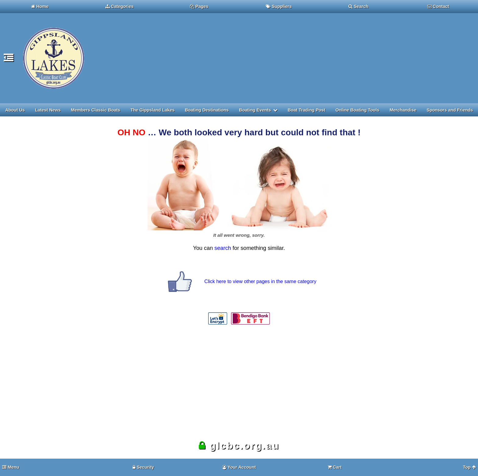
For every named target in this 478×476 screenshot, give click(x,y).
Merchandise (403, 110)
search (222, 248)
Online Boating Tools (358, 110)
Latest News (48, 110)
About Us (15, 110)
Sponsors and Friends (450, 110)
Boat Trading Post (306, 110)
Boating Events (255, 110)
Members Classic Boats (95, 110)
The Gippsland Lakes (152, 110)
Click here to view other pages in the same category (260, 281)
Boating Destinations (207, 110)
